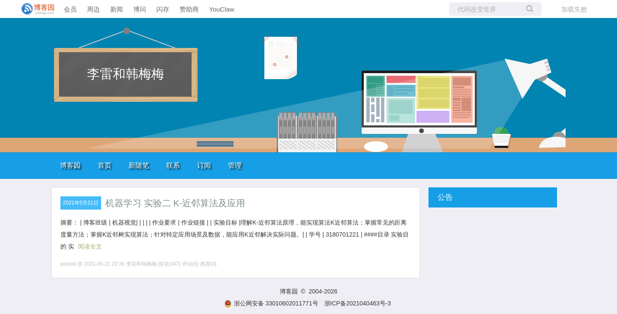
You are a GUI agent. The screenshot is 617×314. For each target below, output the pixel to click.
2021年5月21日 (81, 203)
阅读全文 (90, 246)
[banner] (34, 9)
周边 (93, 9)
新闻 (116, 9)
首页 (104, 165)
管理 (235, 165)
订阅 (204, 165)
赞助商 (189, 9)
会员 (70, 9)
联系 (173, 165)
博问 (139, 9)
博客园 (70, 165)
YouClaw (221, 9)
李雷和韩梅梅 (125, 74)
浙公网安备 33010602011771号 (271, 303)
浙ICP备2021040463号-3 (357, 303)
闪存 (162, 9)
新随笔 (139, 165)
